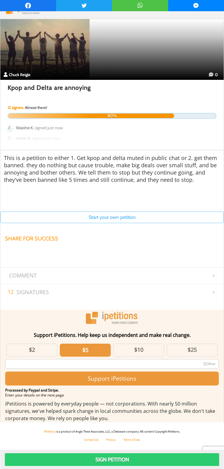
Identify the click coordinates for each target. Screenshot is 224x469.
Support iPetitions (112, 378)
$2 (32, 349)
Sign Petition (112, 460)
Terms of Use (132, 440)
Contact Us (91, 440)
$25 (192, 349)
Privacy (111, 440)
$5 (85, 350)
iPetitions (50, 431)
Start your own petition (112, 217)
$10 (138, 349)
